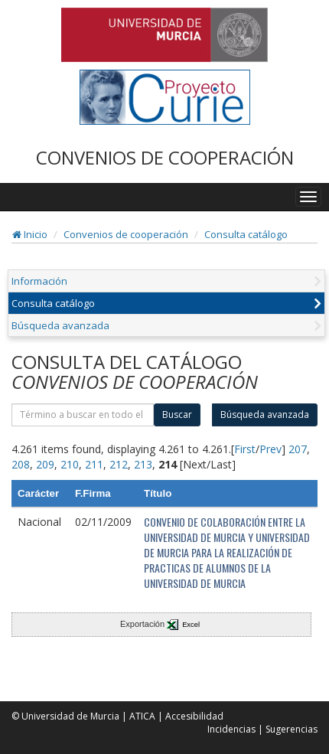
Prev (270, 449)
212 (118, 464)
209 (45, 464)
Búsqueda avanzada (60, 325)
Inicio (29, 234)
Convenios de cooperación (126, 234)
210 (69, 464)
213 (143, 464)
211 (94, 464)
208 (20, 464)
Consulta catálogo (246, 234)
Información (39, 281)
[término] (82, 414)
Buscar (177, 414)
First (245, 449)
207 (297, 449)
